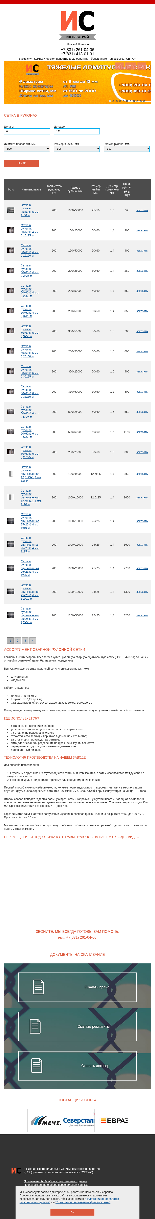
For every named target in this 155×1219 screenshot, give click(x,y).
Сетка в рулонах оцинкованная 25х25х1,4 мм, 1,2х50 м (30, 615)
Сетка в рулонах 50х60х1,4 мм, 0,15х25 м (30, 230)
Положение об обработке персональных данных (55, 1181)
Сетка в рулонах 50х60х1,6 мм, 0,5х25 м (30, 411)
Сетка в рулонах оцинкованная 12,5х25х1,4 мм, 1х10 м (31, 497)
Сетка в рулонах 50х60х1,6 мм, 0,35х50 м (30, 391)
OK (72, 1212)
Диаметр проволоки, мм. (20, 144)
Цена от (9, 126)
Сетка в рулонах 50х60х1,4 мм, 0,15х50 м (30, 250)
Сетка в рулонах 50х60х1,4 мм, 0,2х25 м (30, 270)
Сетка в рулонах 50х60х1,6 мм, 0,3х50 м (30, 331)
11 (144, 101)
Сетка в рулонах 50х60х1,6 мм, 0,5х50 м (30, 432)
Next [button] (140, 1120)
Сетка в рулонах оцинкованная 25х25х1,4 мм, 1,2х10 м (30, 591)
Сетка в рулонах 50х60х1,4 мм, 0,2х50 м (30, 290)
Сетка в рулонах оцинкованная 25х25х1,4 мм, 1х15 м (30, 544)
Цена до (59, 126)
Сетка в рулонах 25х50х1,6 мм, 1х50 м (30, 210)
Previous (119, 66)
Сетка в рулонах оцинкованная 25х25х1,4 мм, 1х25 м (30, 568)
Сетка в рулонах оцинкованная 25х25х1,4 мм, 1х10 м (30, 521)
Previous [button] (14, 1120)
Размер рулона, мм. (117, 144)
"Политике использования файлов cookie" (83, 1202)
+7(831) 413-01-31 (77, 54)
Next (141, 66)
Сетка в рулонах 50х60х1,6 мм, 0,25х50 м (30, 351)
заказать (142, 210)
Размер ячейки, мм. (67, 144)
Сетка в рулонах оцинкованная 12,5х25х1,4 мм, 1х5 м (31, 473)
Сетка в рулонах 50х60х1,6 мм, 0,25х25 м (30, 452)
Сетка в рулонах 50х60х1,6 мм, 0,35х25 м (30, 371)
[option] (44, 1120)
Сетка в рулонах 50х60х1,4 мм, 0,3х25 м (30, 311)
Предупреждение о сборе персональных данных (56, 1184)
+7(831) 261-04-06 (77, 49)
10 (141, 101)
